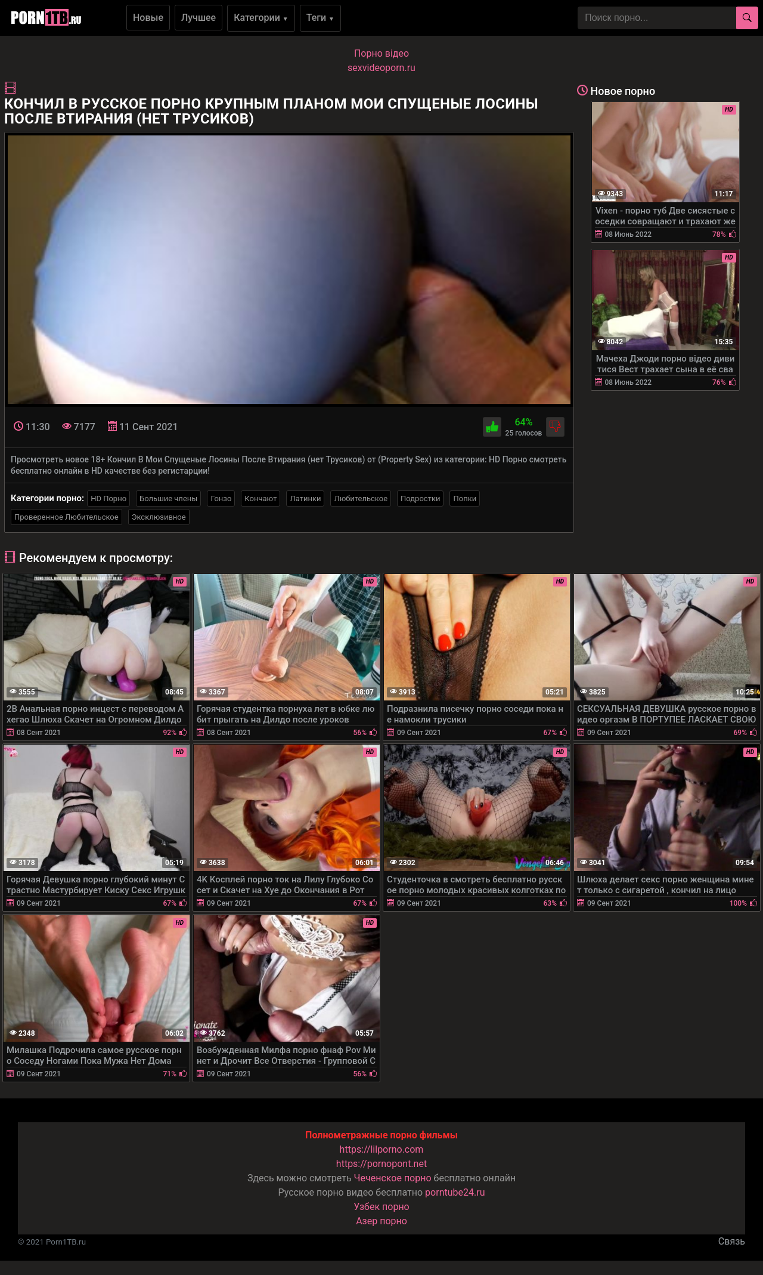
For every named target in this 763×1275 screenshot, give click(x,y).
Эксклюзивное (159, 517)
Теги (320, 17)
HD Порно (108, 498)
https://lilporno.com (382, 1149)
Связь (731, 1241)
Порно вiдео (381, 53)
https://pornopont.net (381, 1163)
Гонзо (220, 498)
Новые (148, 17)
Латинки (305, 498)
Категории (261, 17)
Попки (464, 498)
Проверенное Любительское (66, 517)
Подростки (420, 498)
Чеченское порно (393, 1178)
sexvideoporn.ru (381, 67)
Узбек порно (381, 1206)
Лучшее (198, 17)
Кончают (260, 498)
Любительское (360, 498)
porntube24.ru (455, 1192)
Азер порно (381, 1221)
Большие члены (168, 498)
